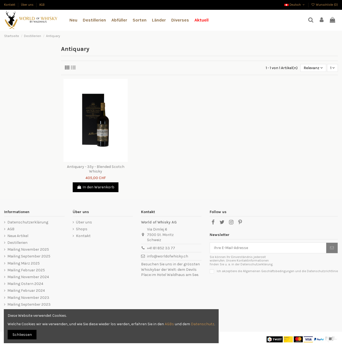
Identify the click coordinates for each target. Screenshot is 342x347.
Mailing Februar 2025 (26, 270)
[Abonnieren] (332, 248)
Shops (81, 229)
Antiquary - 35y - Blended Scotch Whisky (95, 169)
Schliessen (22, 334)
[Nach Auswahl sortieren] (313, 68)
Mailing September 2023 (29, 304)
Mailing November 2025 (28, 249)
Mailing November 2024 (28, 277)
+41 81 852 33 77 (161, 248)
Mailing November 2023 (28, 297)
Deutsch (295, 5)
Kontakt (10, 5)
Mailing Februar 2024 (26, 290)
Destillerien (17, 242)
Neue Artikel (17, 236)
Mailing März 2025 (23, 263)
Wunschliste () (324, 5)
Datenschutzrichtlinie (322, 271)
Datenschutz (202, 324)
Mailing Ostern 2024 (25, 283)
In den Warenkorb (95, 187)
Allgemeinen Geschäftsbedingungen (268, 271)
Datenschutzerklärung (27, 222)
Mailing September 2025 (28, 256)
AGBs (169, 324)
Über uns (27, 5)
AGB (42, 5)
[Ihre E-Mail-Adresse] (268, 248)
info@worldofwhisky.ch (167, 256)
